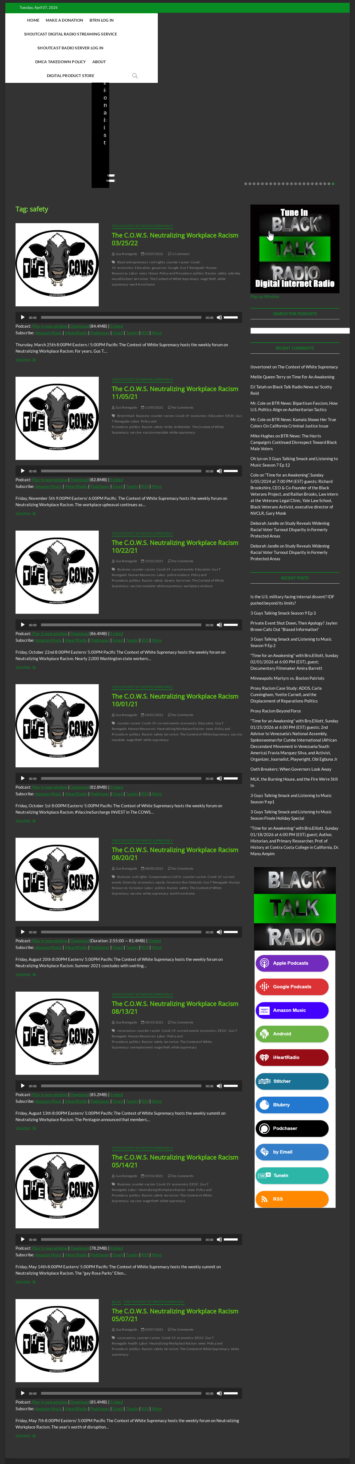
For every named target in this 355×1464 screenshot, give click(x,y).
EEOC (229, 374)
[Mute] (219, 276)
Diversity (129, 841)
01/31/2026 (296, 131)
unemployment (141, 1006)
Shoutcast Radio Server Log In (263, 20)
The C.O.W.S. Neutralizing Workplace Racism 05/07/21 (175, 1274)
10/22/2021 (152, 520)
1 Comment (178, 212)
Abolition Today (140, 1428)
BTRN (112, 91)
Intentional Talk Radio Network (290, 1428)
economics (125, 226)
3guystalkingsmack (201, 123)
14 (299, 142)
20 (324, 142)
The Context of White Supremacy (142, 184)
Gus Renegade (124, 212)
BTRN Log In (112, 20)
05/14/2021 (152, 1134)
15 (304, 142)
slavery (169, 539)
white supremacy (182, 391)
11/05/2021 (152, 366)
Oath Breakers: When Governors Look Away (290, 727)
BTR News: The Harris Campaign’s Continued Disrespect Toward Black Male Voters (293, 401)
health (133, 1302)
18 (316, 142)
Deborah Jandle (264, 481)
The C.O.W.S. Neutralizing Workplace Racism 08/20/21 (175, 812)
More (157, 291)
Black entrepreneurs (132, 221)
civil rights (156, 221)
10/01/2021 (152, 673)
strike (168, 385)
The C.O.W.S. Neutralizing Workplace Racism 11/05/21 (175, 351)
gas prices (159, 226)
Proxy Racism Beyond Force (275, 669)
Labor (133, 232)
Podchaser (100, 291)
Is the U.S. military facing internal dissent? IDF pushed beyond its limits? (47, 116)
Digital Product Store (205, 34)
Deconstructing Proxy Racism (240, 1428)
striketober (182, 385)
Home (43, 20)
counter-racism (177, 221)
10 (283, 142)
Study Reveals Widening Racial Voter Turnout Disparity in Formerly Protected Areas (289, 488)
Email (118, 291)
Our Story (134, 1434)
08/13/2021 (152, 981)
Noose (153, 232)
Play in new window (49, 284)
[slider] (121, 276)
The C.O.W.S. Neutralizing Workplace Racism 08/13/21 (175, 966)
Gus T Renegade (192, 226)
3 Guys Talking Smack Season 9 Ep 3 (283, 571)
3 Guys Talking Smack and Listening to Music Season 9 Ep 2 (218, 108)
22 (333, 142)
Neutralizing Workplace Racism (180, 687)
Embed (116, 284)
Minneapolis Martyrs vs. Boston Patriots (299, 119)
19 (320, 142)
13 (295, 142)
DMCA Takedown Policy (129, 34)
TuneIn (132, 291)
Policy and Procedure (175, 232)
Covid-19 (182, 374)
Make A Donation (74, 20)
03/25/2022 (152, 212)
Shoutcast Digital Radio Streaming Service (176, 20)
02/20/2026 (124, 131)
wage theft (208, 237)
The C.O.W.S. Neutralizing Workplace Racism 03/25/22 (175, 198)
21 (329, 142)
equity (160, 841)
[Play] (23, 276)
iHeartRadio (76, 291)
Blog (15, 99)
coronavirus (126, 989)
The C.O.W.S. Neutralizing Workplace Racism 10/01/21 (175, 659)
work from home (142, 243)
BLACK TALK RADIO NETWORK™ (45, 1445)
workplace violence (198, 545)
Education (142, 226)
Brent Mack (126, 374)
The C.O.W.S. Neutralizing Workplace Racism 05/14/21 (175, 1120)
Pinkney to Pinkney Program (99, 1434)
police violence (178, 533)
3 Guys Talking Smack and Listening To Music (90, 1428)
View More (22, 139)
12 (291, 142)
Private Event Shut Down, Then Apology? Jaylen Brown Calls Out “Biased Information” (133, 112)
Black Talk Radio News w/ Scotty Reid (43, 94)
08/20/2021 (152, 827)
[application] (129, 276)
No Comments (67, 131)
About (168, 34)
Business (142, 374)
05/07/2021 (152, 1288)
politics (198, 232)
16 (308, 142)
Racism (210, 232)
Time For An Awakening (313, 335)
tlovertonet (261, 325)
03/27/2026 (38, 131)
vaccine (135, 391)
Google (173, 226)
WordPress (128, 1445)
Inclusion (136, 846)
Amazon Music (48, 291)
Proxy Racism (291, 106)
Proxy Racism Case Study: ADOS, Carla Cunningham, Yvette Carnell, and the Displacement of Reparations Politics (286, 653)
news (143, 232)
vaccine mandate (155, 391)
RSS (145, 291)
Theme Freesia (106, 1445)
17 (312, 142)
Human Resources (142, 533)
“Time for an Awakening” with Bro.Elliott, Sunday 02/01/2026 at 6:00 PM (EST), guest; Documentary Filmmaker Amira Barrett (294, 620)
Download (79, 284)
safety (222, 232)
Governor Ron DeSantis (184, 841)
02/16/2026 (235, 123)
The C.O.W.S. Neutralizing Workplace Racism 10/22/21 (175, 505)
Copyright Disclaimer (261, 1434)
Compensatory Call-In (165, 835)
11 (287, 142)
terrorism (141, 237)
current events (183, 528)
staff (17, 131)
